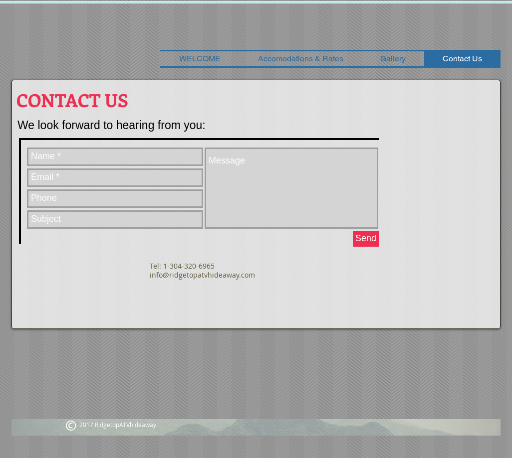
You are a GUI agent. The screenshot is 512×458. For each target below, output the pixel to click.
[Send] (366, 239)
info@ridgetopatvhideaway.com (202, 275)
